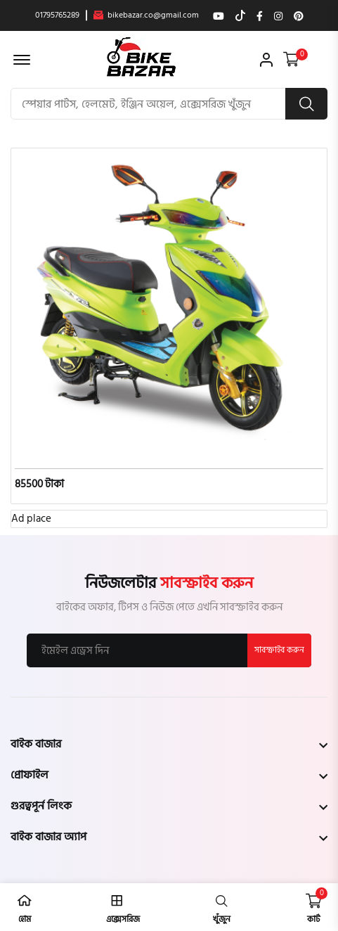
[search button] (306, 104)
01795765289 (57, 15)
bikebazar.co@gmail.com (146, 15)
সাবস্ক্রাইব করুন (279, 650)
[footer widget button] (169, 744)
